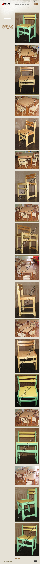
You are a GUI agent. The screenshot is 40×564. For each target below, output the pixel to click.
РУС (34, 1)
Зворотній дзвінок (17, 558)
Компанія (23, 4)
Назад (16, 557)
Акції (20, 4)
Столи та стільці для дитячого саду (27, 8)
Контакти (28, 4)
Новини (18, 4)
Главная (16, 8)
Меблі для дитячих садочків (20, 8)
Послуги (25, 4)
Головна (16, 4)
